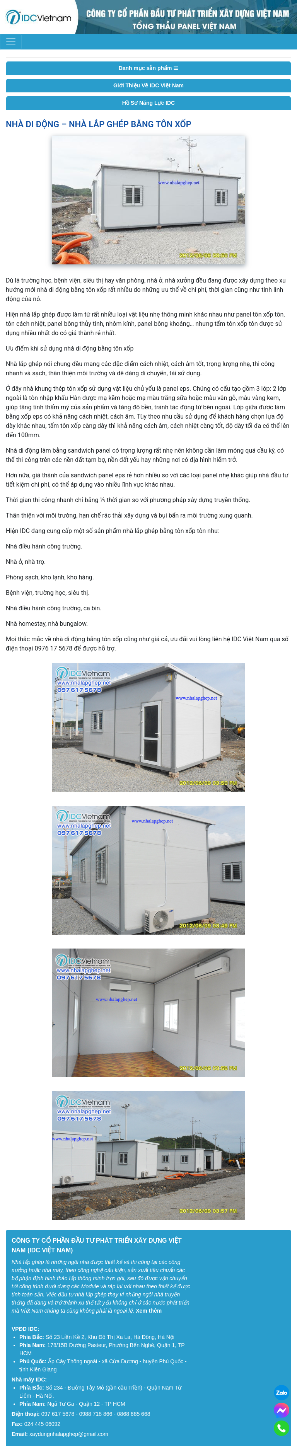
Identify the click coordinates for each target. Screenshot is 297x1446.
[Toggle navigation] (11, 41)
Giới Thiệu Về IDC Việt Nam (148, 85)
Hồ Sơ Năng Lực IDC (148, 103)
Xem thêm (149, 1311)
